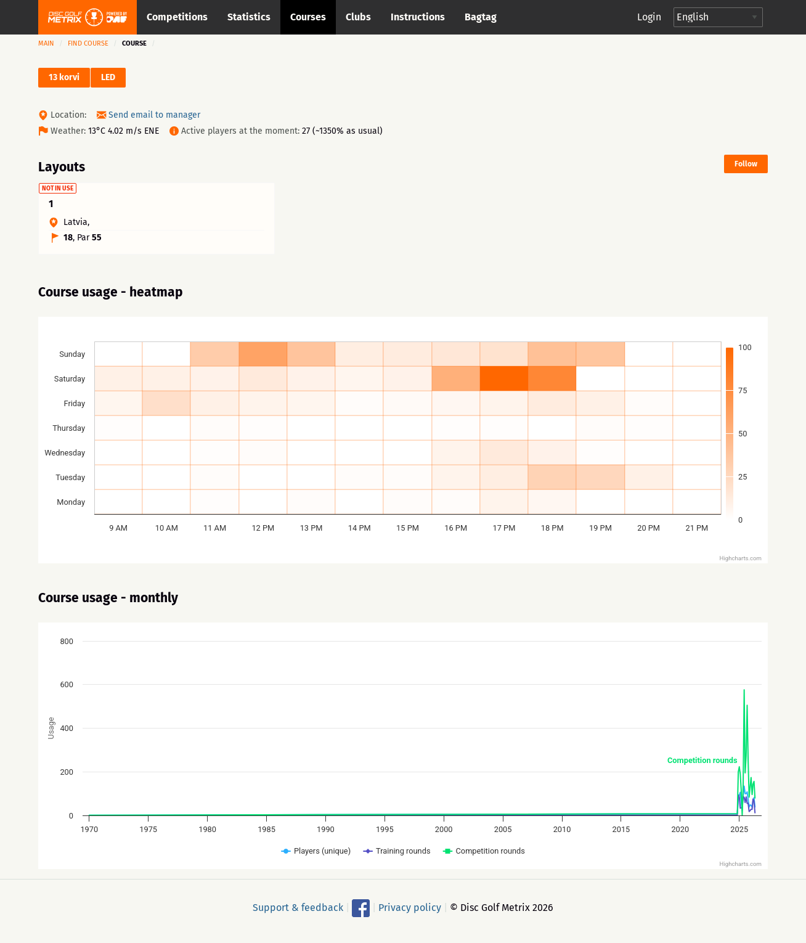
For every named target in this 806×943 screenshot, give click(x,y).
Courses (308, 17)
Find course (88, 43)
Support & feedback (298, 913)
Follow (746, 164)
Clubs (358, 17)
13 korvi (64, 77)
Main (46, 43)
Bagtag (481, 17)
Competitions (177, 17)
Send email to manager (154, 115)
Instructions (418, 17)
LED (108, 77)
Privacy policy (409, 913)
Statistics (249, 17)
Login (649, 17)
